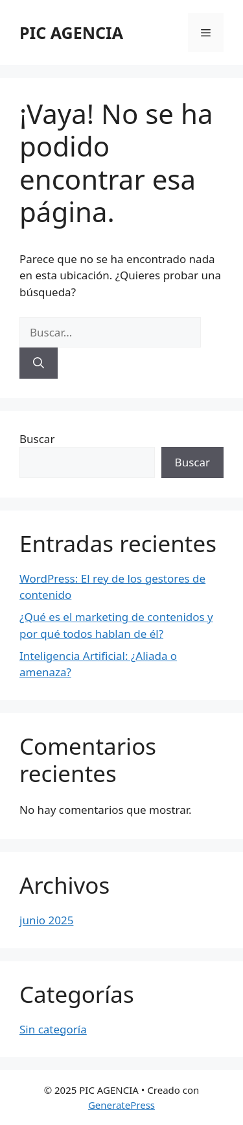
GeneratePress (121, 1104)
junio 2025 (46, 920)
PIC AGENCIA (71, 32)
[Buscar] (38, 363)
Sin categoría (53, 1029)
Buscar (36, 438)
